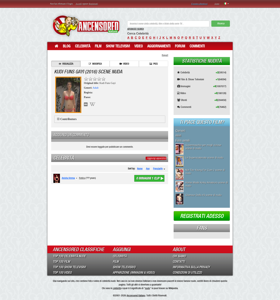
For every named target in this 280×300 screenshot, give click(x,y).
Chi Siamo (179, 256)
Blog (66, 46)
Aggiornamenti (158, 46)
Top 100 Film (61, 262)
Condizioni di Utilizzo (187, 273)
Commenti (197, 46)
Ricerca (220, 23)
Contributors (68, 119)
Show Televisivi (118, 46)
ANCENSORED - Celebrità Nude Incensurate (86, 26)
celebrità (117, 288)
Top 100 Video (62, 273)
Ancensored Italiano (136, 295)
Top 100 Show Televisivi (69, 267)
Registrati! (93, 4)
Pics (153, 63)
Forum (180, 46)
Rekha (82, 178)
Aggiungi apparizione (157, 158)
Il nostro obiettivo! (199, 4)
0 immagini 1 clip (147, 178)
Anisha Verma (68, 178)
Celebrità (82, 46)
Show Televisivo (124, 267)
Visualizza (66, 63)
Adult (96, 87)
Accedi (79, 4)
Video (138, 46)
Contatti (179, 262)
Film (98, 46)
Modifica (95, 63)
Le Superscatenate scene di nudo (204, 157)
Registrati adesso (202, 216)
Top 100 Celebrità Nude (69, 256)
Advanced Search (135, 29)
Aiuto (216, 4)
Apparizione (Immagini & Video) (134, 273)
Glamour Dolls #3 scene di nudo (203, 195)
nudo (147, 288)
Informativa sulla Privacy (191, 267)
